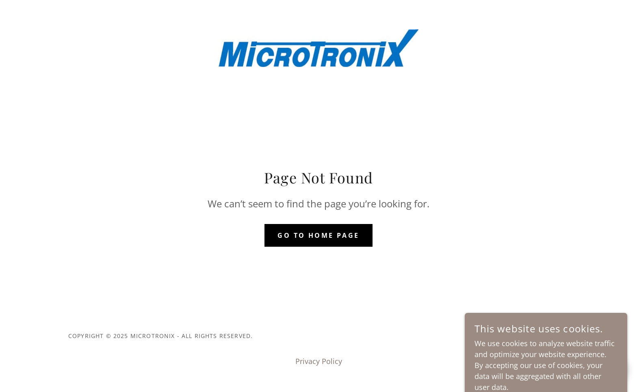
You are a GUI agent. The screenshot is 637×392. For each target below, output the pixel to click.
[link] (319, 47)
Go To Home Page (318, 235)
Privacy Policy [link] (318, 361)
